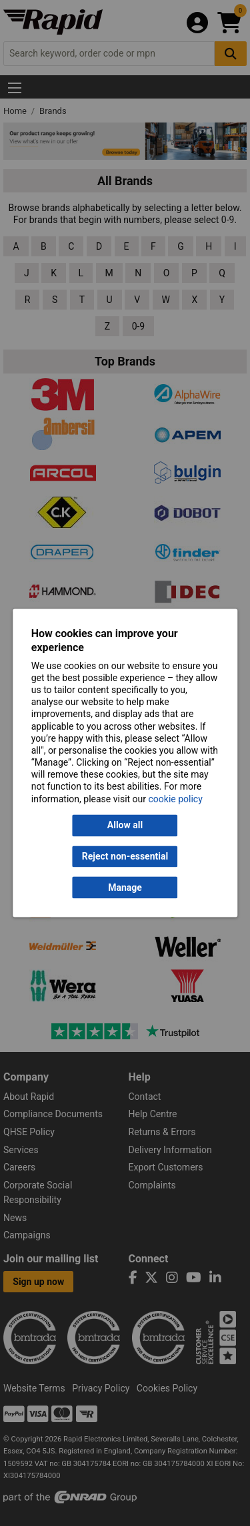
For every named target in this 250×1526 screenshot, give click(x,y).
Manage (125, 887)
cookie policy (176, 799)
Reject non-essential (125, 856)
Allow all (125, 825)
